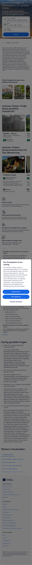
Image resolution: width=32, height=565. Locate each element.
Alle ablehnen (16, 297)
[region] (16, 282)
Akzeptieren (16, 291)
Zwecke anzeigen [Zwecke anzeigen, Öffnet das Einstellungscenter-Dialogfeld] (16, 301)
